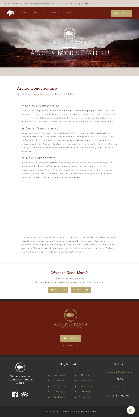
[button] (131, 410)
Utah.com (37, 121)
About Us (59, 380)
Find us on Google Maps (118, 372)
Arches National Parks (89, 114)
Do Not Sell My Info (119, 396)
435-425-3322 (12, 3)
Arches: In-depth (51, 133)
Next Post (81, 290)
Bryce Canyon (64, 114)
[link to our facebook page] (15, 396)
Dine (44, 13)
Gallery (59, 391)
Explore (67, 13)
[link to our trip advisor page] (24, 396)
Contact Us (59, 375)
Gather (55, 13)
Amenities (59, 386)
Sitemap (86, 391)
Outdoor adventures (39, 94)
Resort (24, 13)
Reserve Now (121, 13)
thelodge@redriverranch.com (40, 3)
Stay (35, 13)
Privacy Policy (86, 397)
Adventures (86, 380)
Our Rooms (59, 397)
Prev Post (58, 290)
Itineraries (86, 386)
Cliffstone (86, 375)
